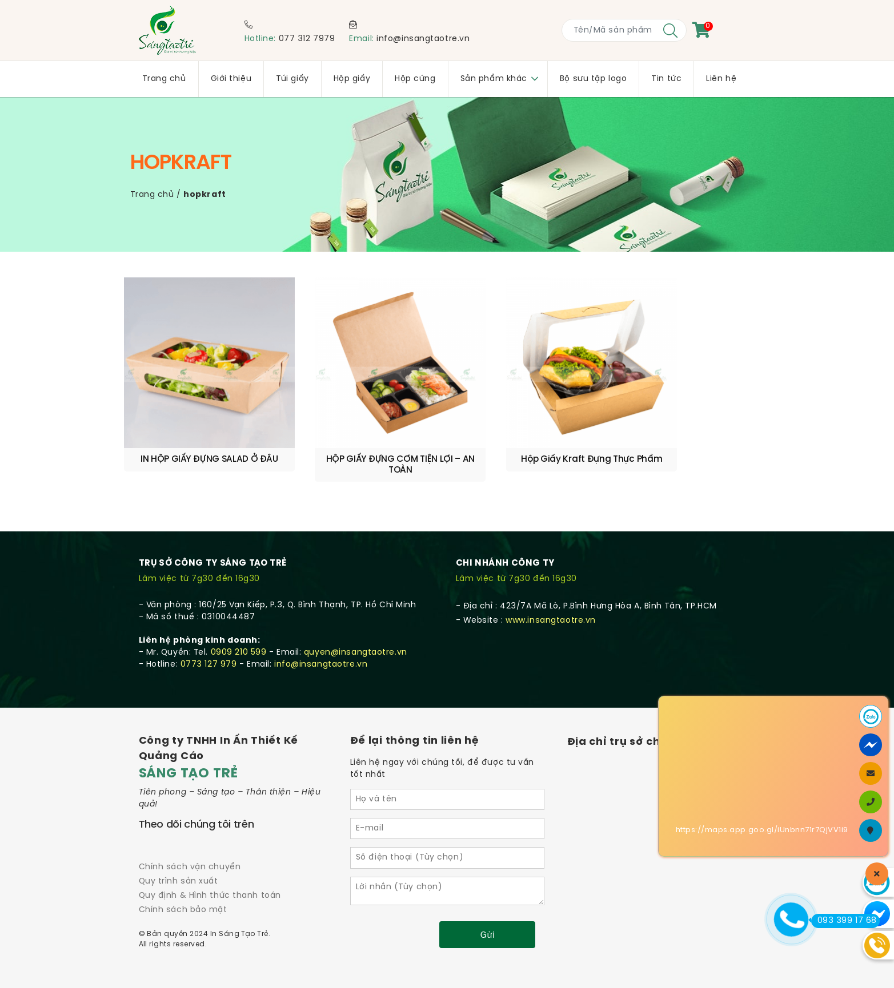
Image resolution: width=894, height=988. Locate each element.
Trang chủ (152, 195)
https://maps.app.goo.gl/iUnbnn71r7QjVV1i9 (762, 830)
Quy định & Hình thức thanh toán (210, 868)
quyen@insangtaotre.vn (355, 624)
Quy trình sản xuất (178, 853)
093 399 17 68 (844, 920)
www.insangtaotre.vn (551, 592)
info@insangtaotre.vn (423, 39)
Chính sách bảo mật (183, 882)
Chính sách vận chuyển (190, 838)
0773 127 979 (209, 636)
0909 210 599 (239, 624)
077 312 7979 (307, 39)
